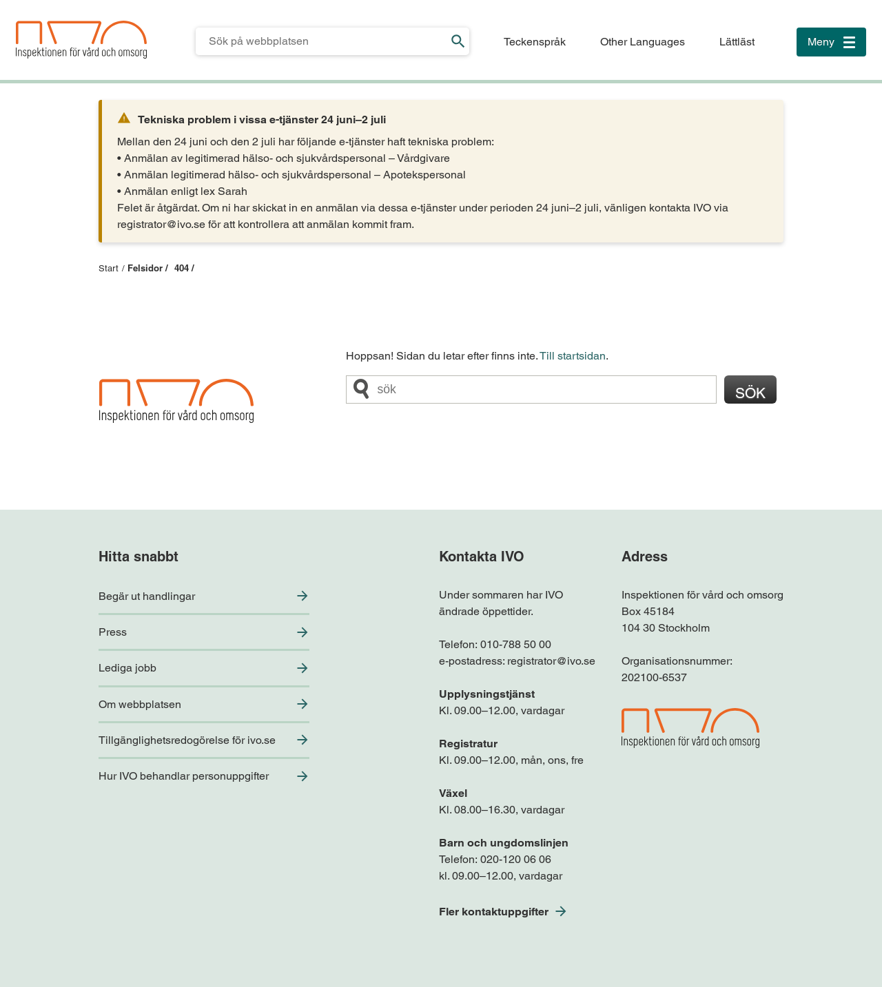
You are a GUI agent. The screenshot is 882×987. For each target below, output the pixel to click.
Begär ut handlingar (147, 596)
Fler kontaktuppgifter (493, 911)
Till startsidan (573, 355)
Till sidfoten (14, 0)
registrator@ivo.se (551, 660)
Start (109, 268)
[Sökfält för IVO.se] (321, 41)
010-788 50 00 (515, 644)
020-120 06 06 (515, 859)
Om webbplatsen (140, 704)
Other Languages (642, 41)
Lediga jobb (127, 667)
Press (113, 631)
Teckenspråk (535, 41)
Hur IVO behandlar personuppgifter (184, 775)
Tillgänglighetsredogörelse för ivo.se (187, 740)
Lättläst (737, 41)
